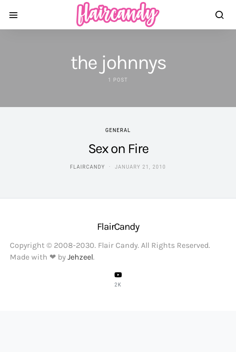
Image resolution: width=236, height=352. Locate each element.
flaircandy (87, 167)
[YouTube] (118, 279)
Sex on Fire (118, 148)
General (118, 130)
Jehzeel (80, 257)
